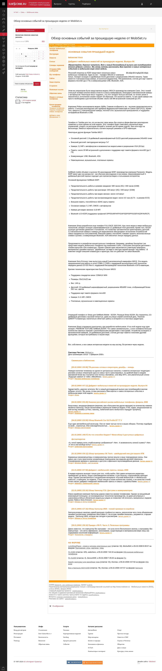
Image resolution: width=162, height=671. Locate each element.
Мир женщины (93, 637)
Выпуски (60, 2)
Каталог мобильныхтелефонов (57, 49)
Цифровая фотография (84, 446)
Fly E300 (71, 552)
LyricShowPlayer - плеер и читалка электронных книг (89, 546)
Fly (125, 558)
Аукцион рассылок (69, 641)
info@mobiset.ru (100, 593)
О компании (43, 630)
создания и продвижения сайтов (66, 597)
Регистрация (18, 634)
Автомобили (92, 630)
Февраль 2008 (33, 48)
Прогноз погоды (123, 634)
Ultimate (24, 91)
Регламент (17, 637)
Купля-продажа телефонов (55, 105)
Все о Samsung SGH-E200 (79, 568)
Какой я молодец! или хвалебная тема (84, 562)
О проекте (53, 86)
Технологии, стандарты (84, 535)
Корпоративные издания (72, 634)
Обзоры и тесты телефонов (85, 502)
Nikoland (152, 661)
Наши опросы (54, 82)
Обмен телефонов (56, 111)
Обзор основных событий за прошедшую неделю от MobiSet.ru (48, 20)
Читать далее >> (108, 377)
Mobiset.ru (89, 352)
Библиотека (72, 57)
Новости (66, 44)
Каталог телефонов (55, 44)
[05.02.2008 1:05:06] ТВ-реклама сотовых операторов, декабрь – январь (102, 367)
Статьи (72, 44)
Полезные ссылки (56, 89)
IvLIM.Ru (89, 585)
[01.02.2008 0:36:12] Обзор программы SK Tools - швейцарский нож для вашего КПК (107, 454)
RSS (43, 41)
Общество (120, 644)
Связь (22, 12)
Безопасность (43, 637)
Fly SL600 (72, 558)
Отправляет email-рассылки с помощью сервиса (39, 4)
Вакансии (42, 641)
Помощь (17, 641)
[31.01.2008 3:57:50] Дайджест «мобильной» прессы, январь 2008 (99, 470)
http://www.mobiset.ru (33, 74)
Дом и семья (121, 648)
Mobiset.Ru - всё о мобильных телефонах (67, 585)
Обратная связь (64, 46)
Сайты (52, 78)
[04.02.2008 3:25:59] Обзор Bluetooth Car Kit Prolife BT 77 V (96, 420)
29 (34, 61)
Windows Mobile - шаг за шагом (86, 463)
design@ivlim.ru (83, 597)
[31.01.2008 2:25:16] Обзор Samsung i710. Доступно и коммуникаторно (101, 490)
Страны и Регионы (123, 641)
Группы (74, 2)
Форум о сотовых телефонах (80, 46)
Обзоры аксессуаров (83, 428)
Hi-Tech (16, 12)
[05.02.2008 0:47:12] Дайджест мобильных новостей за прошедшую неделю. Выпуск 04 (109, 386)
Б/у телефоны (53, 46)
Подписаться (30, 30)
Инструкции (53, 54)
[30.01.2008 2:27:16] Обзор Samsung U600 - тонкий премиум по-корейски (102, 509)
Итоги (80, 57)
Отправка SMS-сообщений (55, 70)
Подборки (88, 2)
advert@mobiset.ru (70, 599)
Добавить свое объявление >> (54, 116)
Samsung (139, 568)
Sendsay (66, 637)
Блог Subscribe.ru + (45, 634)
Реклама (66, 630)
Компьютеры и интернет (96, 651)
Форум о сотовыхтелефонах (56, 98)
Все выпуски (103, 29)
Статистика (21, 97)
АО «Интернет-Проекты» (32, 662)
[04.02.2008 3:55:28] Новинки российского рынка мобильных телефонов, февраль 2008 (109, 402)
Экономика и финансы (96, 644)
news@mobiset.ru (93, 595)
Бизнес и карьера (94, 641)
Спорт (119, 630)
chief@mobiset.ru (77, 591)
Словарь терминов (56, 65)
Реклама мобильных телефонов (87, 379)
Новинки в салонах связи (84, 413)
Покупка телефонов (56, 110)
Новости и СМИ (122, 637)
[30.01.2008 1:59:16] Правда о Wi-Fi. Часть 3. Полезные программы (100, 525)
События (66, 644)
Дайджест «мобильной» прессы (87, 483)
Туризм (90, 634)
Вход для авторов (20, 630)
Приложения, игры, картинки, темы (89, 548)
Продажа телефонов (56, 108)
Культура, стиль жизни (125, 651)
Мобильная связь (32, 12)
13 (26, 56)
